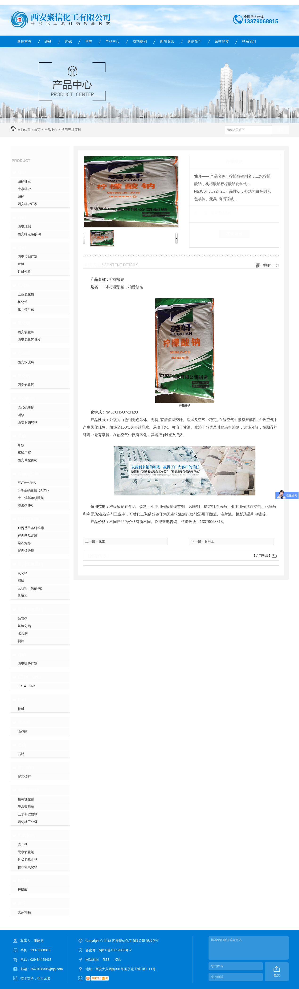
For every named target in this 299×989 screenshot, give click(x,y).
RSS (107, 959)
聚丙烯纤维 (26, 550)
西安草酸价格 (27, 460)
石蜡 (22, 745)
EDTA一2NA (27, 483)
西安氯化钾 (26, 332)
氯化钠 (23, 573)
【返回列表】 (262, 556)
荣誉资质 (222, 41)
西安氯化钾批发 (29, 339)
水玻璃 (24, 353)
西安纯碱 (24, 226)
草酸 (88, 41)
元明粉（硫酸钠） (31, 588)
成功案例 (140, 41)
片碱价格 (24, 272)
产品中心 (112, 41)
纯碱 (68, 41)
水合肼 (23, 633)
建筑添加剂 (28, 519)
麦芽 (22, 903)
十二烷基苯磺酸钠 (31, 498)
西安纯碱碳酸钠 (29, 234)
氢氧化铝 (24, 626)
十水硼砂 (24, 189)
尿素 (101, 541)
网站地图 (92, 959)
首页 (37, 130)
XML (118, 959)
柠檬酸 (24, 880)
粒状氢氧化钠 (27, 867)
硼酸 (21, 581)
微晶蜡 (24, 722)
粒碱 (22, 699)
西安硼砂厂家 (27, 204)
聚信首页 (24, 41)
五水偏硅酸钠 (27, 814)
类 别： (202, 213)
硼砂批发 (24, 181)
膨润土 (209, 541)
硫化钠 (23, 844)
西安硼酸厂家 (27, 663)
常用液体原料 (30, 609)
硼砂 (48, 41)
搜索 (280, 130)
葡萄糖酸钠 (28, 790)
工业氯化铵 (26, 294)
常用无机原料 (71, 130)
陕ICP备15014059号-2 (115, 950)
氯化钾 (24, 323)
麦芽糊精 (24, 912)
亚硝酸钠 (26, 398)
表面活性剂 (28, 473)
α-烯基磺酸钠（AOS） (34, 490)
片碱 (22, 247)
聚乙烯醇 (24, 543)
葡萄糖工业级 (27, 822)
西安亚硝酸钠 (27, 422)
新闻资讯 (167, 41)
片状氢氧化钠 (27, 859)
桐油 (21, 641)
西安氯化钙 (26, 385)
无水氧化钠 (26, 852)
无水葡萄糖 (26, 807)
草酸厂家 (24, 452)
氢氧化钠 (26, 835)
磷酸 (21, 415)
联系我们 (249, 41)
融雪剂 (23, 618)
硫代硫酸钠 (26, 407)
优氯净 (23, 596)
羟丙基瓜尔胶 (27, 535)
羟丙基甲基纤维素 (31, 528)
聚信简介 (194, 41)
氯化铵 (24, 285)
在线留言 (234, 233)
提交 (277, 975)
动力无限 (43, 978)
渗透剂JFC (26, 505)
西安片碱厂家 (27, 257)
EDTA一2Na (29, 677)
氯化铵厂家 (26, 309)
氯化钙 (24, 375)
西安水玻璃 (26, 362)
